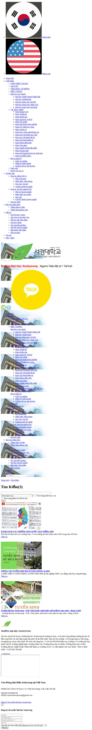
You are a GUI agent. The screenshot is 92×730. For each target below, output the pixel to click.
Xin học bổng (16, 223)
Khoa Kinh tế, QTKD (23, 119)
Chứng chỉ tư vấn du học (25, 166)
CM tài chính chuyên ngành (26, 199)
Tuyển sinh (10, 173)
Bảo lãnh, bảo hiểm (18, 230)
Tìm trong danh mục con (46, 496)
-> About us (5, 654)
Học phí (18, 197)
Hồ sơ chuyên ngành (23, 192)
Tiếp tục (4, 537)
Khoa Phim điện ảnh (23, 143)
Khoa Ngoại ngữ (22, 151)
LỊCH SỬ (14, 86)
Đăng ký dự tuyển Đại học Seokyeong (16, 702)
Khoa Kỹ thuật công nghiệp (26, 124)
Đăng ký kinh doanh (23, 163)
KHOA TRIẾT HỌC (23, 156)
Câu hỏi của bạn (7, 725)
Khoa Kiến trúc (21, 117)
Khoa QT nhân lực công (24, 127)
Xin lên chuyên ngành (19, 227)
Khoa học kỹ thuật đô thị (25, 137)
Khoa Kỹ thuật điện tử (24, 140)
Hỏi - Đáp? (10, 238)
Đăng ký (5, 728)
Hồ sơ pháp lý (16, 159)
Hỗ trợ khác (15, 233)
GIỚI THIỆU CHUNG (19, 84)
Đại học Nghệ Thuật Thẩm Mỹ (27, 97)
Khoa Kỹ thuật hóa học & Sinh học (29, 153)
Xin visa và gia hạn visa (20, 217)
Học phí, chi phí (21, 184)
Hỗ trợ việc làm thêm (19, 220)
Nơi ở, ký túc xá (17, 171)
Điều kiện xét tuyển (23, 194)
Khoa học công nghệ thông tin (27, 132)
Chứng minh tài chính (23, 187)
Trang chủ (10, 78)
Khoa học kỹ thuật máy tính (26, 135)
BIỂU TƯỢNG (16, 91)
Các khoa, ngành (17, 110)
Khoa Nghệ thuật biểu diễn (26, 148)
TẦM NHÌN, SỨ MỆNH (20, 89)
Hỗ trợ (8, 212)
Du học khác (15, 202)
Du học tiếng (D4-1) (19, 176)
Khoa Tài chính (21, 122)
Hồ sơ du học (20, 179)
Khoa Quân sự (21, 130)
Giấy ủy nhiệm (21, 161)
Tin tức (9, 235)
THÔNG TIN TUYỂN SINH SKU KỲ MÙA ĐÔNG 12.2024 (25, 571)
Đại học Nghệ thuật (23, 99)
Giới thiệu (10, 81)
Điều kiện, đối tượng (23, 181)
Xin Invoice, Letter (18, 215)
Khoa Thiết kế (21, 114)
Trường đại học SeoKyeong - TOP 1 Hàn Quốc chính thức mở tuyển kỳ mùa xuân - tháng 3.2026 (41, 611)
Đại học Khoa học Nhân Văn (26, 105)
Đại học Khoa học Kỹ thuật (26, 107)
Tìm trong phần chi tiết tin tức (16, 498)
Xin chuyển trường (18, 225)
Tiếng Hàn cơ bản (18, 207)
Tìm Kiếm (15, 480)
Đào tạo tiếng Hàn (13, 205)
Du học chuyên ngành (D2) (21, 189)
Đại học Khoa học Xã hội (25, 102)
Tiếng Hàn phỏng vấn (19, 210)
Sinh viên (14, 168)
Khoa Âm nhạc (21, 145)
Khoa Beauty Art (21, 112)
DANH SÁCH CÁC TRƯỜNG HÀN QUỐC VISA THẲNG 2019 (27, 532)
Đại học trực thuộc (18, 94)
